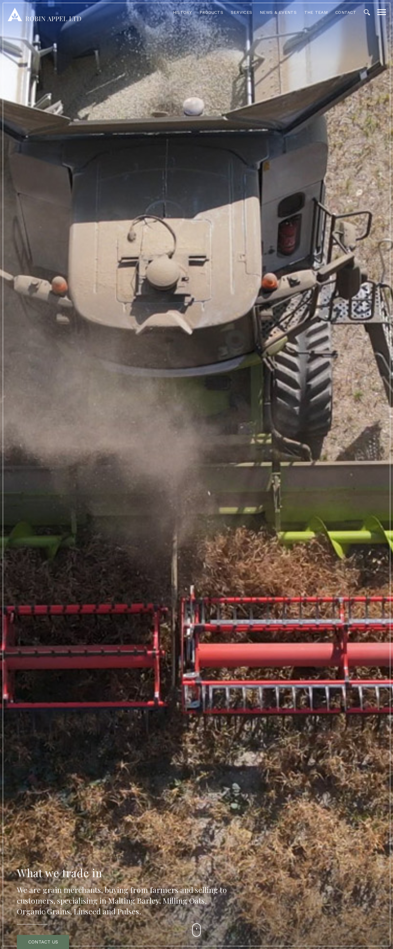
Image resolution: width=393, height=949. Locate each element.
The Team (316, 12)
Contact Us (43, 942)
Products (211, 12)
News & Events (278, 12)
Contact (345, 12)
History (182, 12)
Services (241, 12)
